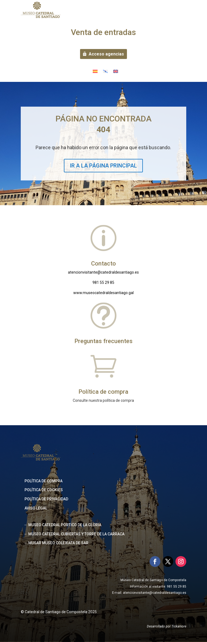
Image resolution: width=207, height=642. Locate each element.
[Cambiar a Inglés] (116, 71)
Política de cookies (44, 490)
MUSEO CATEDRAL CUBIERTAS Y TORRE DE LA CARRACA (76, 534)
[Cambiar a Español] (95, 71)
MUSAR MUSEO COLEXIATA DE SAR (58, 543)
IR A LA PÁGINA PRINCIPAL (103, 165)
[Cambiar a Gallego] (105, 71)
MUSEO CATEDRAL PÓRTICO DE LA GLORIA (64, 525)
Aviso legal (36, 508)
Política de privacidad (46, 499)
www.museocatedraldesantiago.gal (103, 293)
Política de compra (44, 481)
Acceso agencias (106, 54)
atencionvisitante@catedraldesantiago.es (103, 272)
